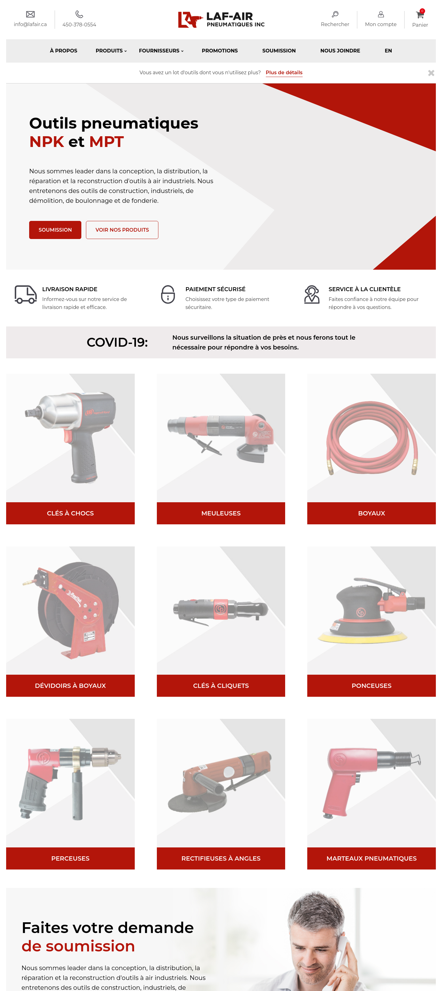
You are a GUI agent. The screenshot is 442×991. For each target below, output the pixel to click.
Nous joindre (340, 51)
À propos (63, 51)
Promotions (220, 51)
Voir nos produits (122, 230)
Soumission (279, 51)
